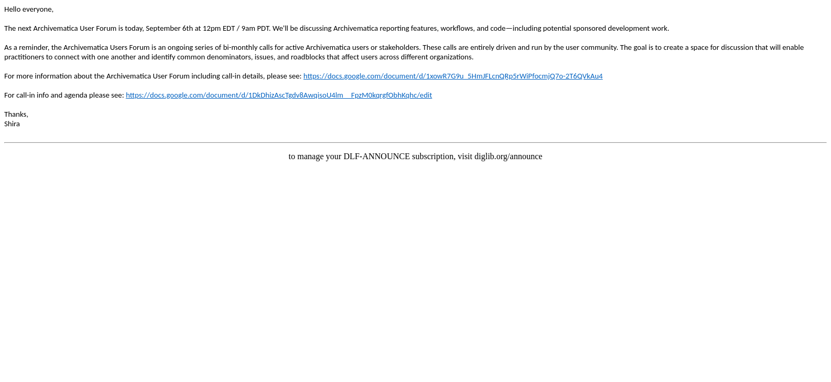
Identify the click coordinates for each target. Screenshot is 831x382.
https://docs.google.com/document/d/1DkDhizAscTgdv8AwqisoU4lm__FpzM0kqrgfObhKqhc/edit (279, 95)
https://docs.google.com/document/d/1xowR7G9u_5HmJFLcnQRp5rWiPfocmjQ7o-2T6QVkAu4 (453, 76)
